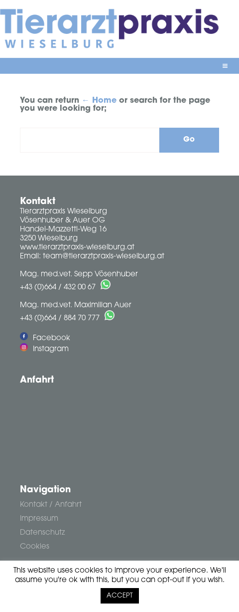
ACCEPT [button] (120, 596)
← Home (99, 101)
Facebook (45, 338)
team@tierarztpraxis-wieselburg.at (103, 256)
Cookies (34, 547)
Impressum (39, 519)
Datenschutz (42, 533)
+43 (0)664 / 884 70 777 (60, 318)
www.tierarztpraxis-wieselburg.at (77, 247)
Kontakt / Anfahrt (51, 505)
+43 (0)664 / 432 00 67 (58, 287)
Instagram (44, 349)
